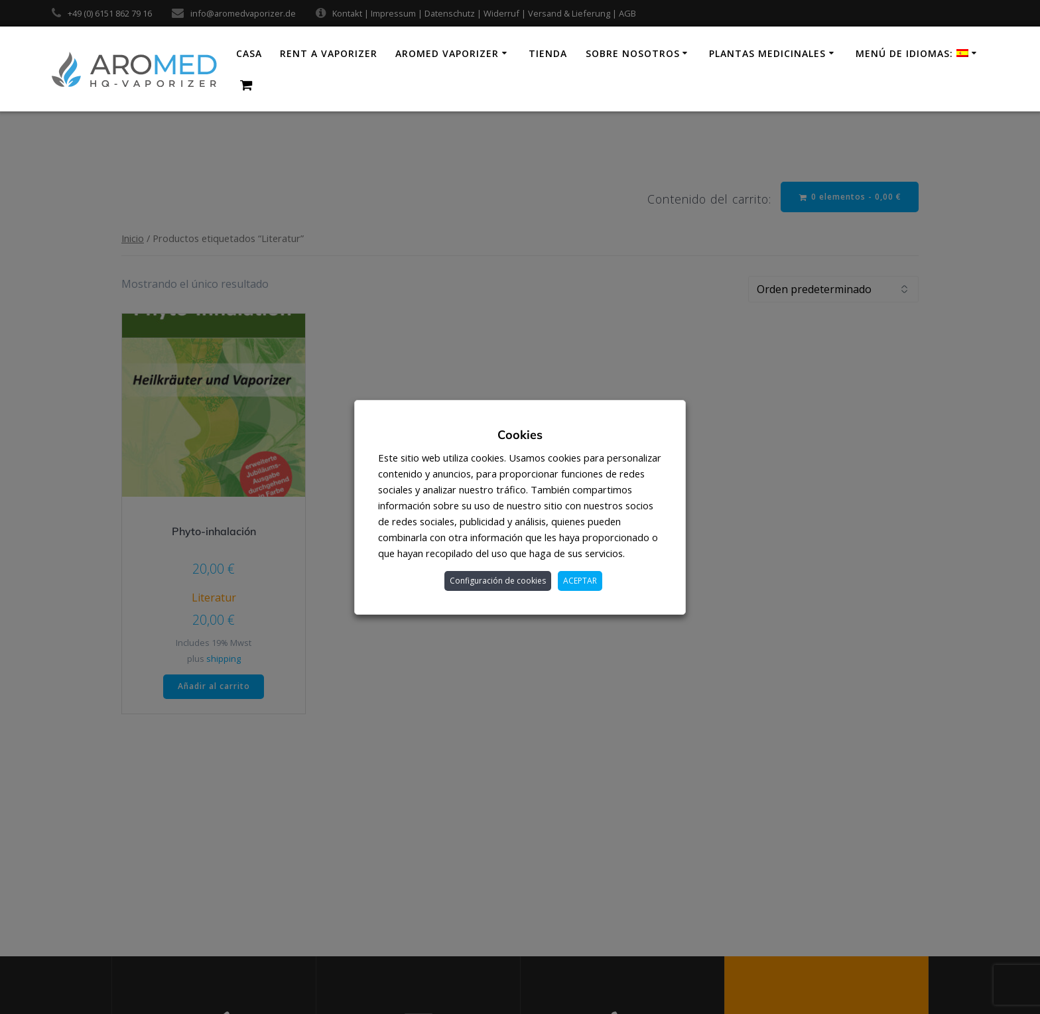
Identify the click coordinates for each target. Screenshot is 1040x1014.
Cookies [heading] (520, 434)
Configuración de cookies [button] (498, 580)
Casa (249, 53)
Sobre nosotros (633, 53)
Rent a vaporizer (328, 53)
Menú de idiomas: (912, 53)
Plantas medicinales (767, 53)
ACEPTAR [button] (580, 580)
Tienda (548, 53)
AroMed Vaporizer (447, 53)
